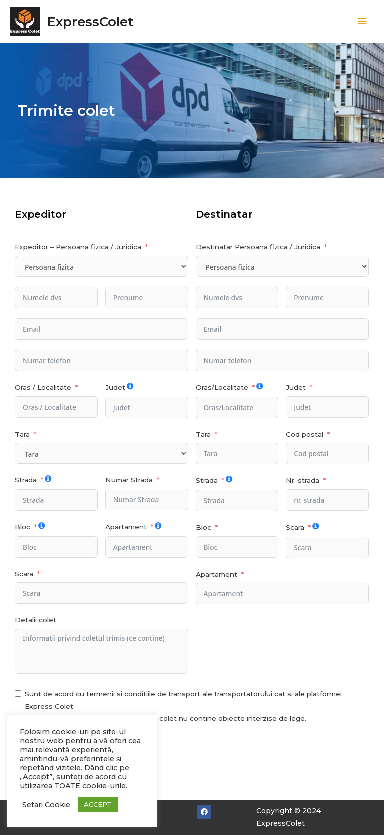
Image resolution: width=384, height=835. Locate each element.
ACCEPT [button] (98, 804)
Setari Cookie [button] (46, 805)
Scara (24, 574)
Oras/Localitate (222, 388)
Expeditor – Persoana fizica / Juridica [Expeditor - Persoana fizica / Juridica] (78, 247)
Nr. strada (303, 480)
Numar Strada (129, 480)
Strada (26, 480)
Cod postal (305, 434)
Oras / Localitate (43, 388)
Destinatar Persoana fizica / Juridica (258, 247)
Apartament (126, 527)
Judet (116, 388)
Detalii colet (35, 620)
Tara (22, 434)
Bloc (22, 527)
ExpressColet (91, 22)
